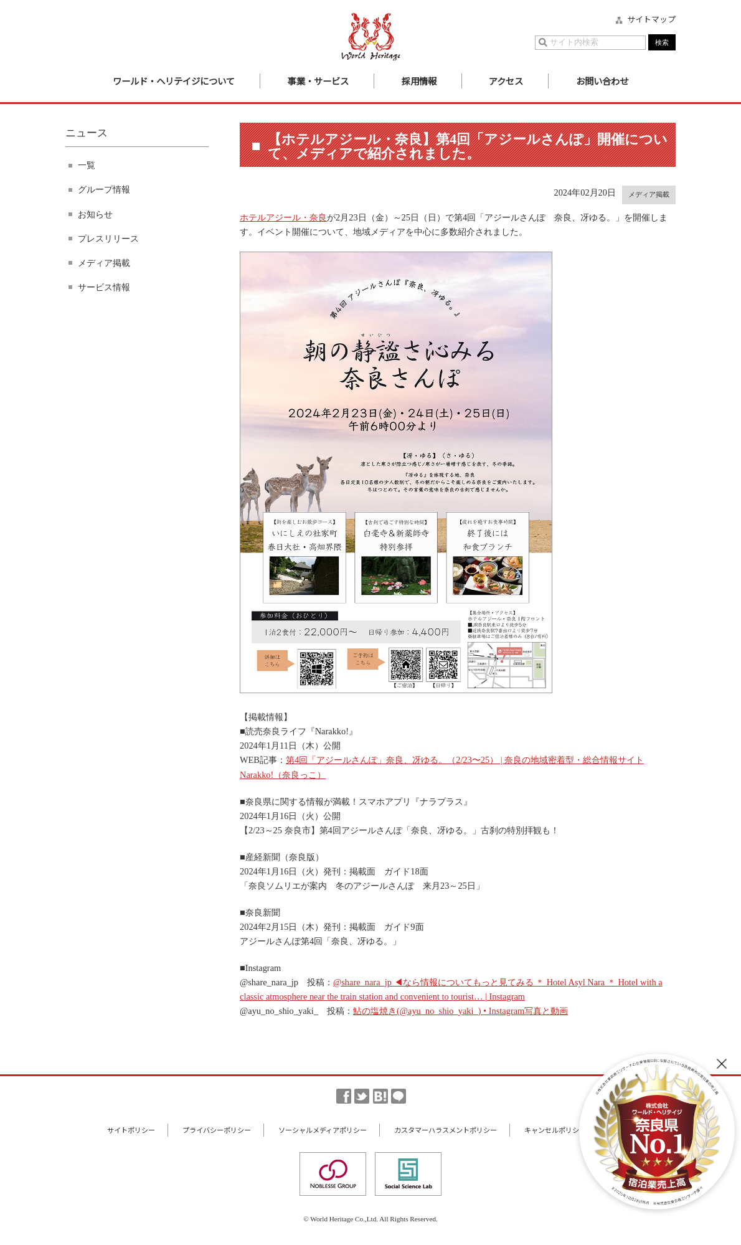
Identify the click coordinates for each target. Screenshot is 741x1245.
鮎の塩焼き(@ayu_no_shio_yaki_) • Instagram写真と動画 (460, 1011)
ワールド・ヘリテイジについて (174, 80)
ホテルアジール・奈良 (283, 217)
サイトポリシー (131, 1130)
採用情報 (419, 80)
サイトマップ (651, 19)
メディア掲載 (104, 263)
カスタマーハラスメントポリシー (445, 1130)
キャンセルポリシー (555, 1130)
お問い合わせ (602, 80)
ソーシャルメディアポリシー (322, 1130)
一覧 (86, 165)
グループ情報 (104, 189)
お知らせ (95, 214)
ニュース (86, 133)
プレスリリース (108, 239)
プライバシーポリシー (216, 1130)
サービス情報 (104, 287)
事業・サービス (318, 80)
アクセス (506, 80)
